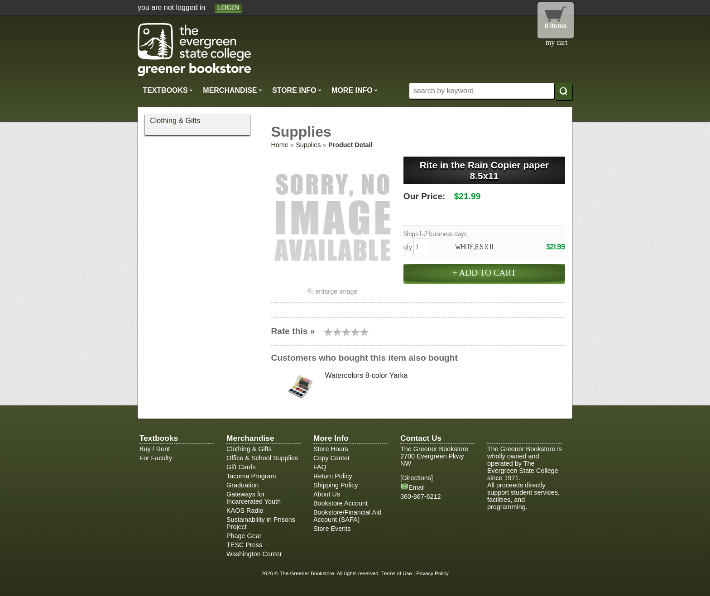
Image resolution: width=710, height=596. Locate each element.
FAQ (319, 467)
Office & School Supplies (262, 458)
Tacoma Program (251, 476)
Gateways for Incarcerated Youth (253, 498)
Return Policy (332, 476)
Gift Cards (241, 467)
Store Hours (330, 449)
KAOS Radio (245, 510)
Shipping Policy (335, 485)
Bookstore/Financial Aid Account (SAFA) (347, 516)
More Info (354, 90)
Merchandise (232, 90)
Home (279, 144)
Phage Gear (244, 535)
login (228, 7)
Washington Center (254, 554)
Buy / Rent (154, 449)
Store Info (296, 90)
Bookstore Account (340, 503)
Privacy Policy (432, 573)
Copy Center (331, 458)
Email (416, 487)
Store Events (331, 528)
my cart (556, 42)
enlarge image (336, 291)
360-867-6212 (420, 496)
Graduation (242, 485)
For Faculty (155, 458)
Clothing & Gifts (175, 120)
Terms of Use (396, 573)
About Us (326, 494)
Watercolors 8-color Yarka (366, 375)
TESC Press (244, 544)
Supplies (308, 144)
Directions (416, 478)
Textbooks (168, 90)
